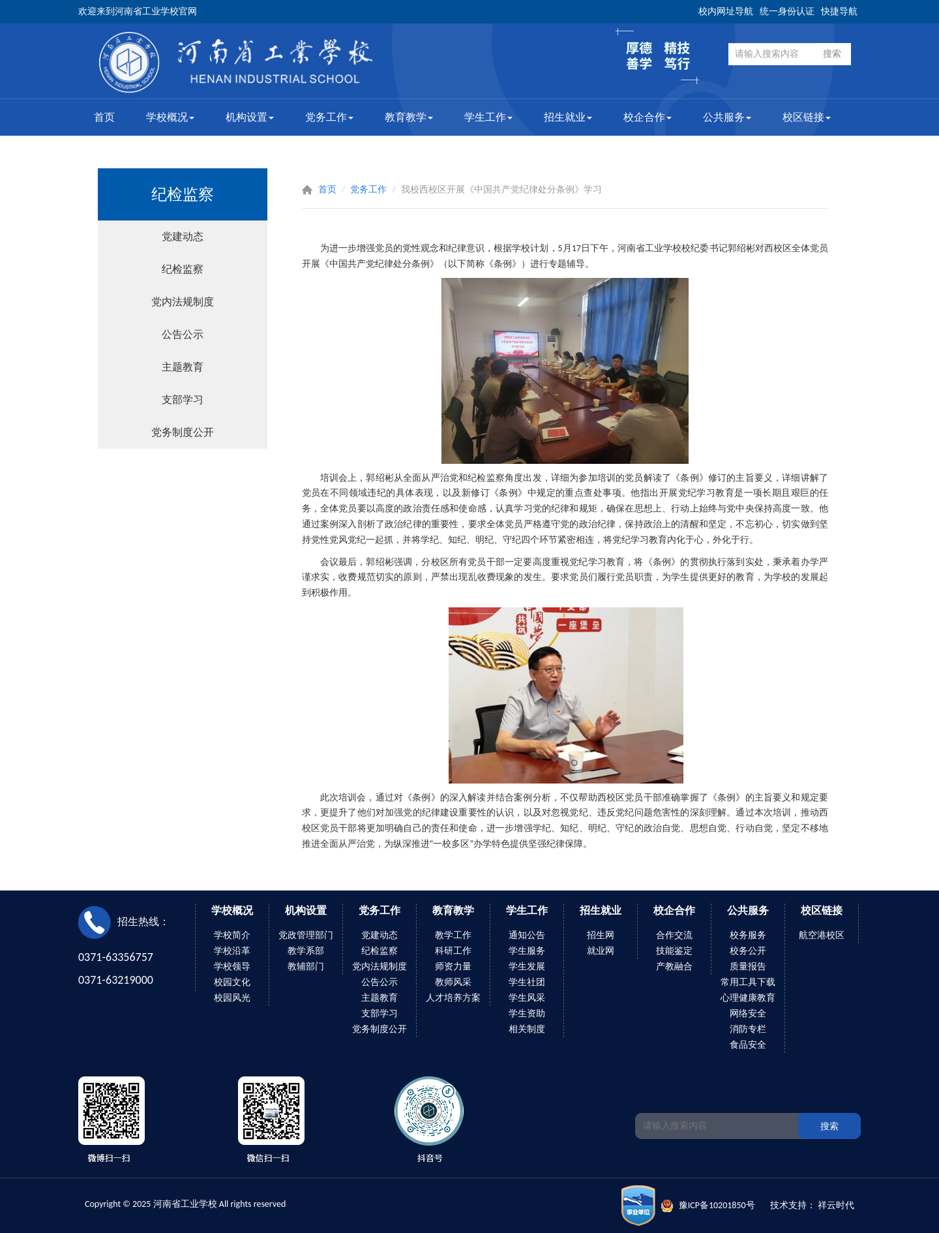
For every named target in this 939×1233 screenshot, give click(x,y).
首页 (104, 117)
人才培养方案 (453, 997)
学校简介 (232, 935)
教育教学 (409, 117)
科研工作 (453, 950)
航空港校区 (821, 935)
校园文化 (232, 982)
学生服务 (527, 950)
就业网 (600, 950)
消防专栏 (748, 1029)
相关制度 (527, 1029)
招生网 (600, 935)
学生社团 (527, 982)
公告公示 (182, 334)
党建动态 (182, 236)
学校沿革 (232, 950)
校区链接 (806, 117)
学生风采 (527, 997)
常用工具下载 (748, 982)
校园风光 (232, 997)
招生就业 (568, 117)
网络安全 (748, 1013)
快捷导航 (839, 11)
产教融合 (674, 966)
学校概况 (170, 117)
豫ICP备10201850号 (717, 1205)
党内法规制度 (182, 301)
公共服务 (727, 117)
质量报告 (748, 966)
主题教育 (182, 367)
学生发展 (527, 966)
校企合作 (647, 117)
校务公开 (748, 950)
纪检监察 (182, 269)
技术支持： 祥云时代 (812, 1205)
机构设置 (250, 117)
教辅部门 (306, 966)
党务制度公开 (182, 432)
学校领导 (232, 966)
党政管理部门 (305, 935)
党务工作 (329, 117)
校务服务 (748, 935)
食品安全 (748, 1044)
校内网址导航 (725, 11)
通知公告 (527, 935)
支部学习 (182, 399)
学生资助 (527, 1013)
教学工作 (453, 935)
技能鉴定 (674, 950)
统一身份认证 (787, 11)
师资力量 (453, 966)
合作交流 (674, 935)
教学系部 (306, 950)
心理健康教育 (748, 997)
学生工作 (488, 117)
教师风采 (453, 982)
